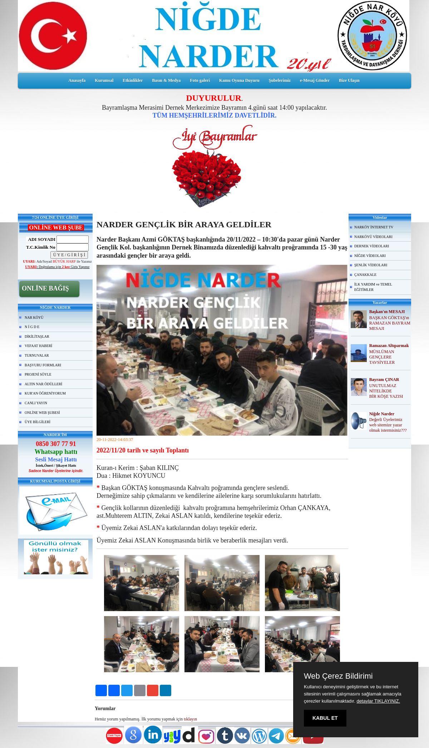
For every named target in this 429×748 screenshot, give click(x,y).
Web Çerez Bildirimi (338, 676)
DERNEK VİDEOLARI (371, 246)
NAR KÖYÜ (34, 317)
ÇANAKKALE (365, 275)
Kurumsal (104, 80)
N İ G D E (32, 327)
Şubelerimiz (280, 80)
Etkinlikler (133, 80)
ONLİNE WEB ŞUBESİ (42, 413)
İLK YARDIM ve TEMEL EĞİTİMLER (373, 287)
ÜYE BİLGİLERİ (37, 422)
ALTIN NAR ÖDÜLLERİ (43, 384)
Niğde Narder (381, 413)
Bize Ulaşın (349, 80)
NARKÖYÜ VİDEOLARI (373, 237)
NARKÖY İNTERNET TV (373, 227)
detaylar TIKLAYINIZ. (378, 701)
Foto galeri (200, 80)
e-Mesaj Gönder (315, 80)
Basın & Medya (166, 80)
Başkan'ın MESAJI (387, 311)
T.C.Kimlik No (40, 247)
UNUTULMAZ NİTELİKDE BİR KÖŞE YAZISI (386, 391)
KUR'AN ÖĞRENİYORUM (45, 393)
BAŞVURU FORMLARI (43, 365)
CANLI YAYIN (36, 403)
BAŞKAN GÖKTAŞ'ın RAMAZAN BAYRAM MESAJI (389, 323)
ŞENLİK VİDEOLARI (370, 265)
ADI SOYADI (40, 239)
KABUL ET (325, 718)
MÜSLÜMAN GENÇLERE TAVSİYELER (382, 357)
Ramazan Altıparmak (389, 345)
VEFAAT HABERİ (38, 346)
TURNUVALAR (37, 355)
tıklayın (190, 719)
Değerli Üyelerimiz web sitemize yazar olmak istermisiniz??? (388, 425)
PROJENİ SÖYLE (38, 374)
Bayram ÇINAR (384, 379)
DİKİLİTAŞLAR (37, 336)
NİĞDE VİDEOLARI (370, 256)
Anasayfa (76, 80)
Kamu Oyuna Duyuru (239, 80)
